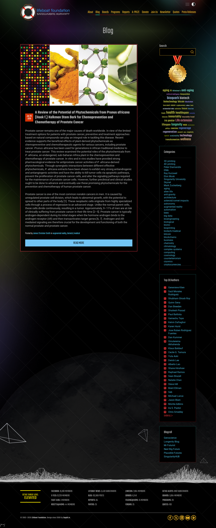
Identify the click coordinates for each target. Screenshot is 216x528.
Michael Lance (175, 396)
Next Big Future (172, 449)
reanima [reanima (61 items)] (174, 128)
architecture (170, 197)
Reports (126, 12)
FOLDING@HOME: (131, 500)
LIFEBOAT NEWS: (94, 491)
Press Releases (189, 12)
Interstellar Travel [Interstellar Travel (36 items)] (188, 117)
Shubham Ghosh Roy (179, 298)
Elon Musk (169, 176)
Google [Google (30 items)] (163, 113)
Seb (170, 392)
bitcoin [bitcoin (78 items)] (181, 101)
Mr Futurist (169, 445)
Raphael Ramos (176, 372)
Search (192, 51)
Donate (145, 12)
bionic (167, 224)
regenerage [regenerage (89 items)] (185, 128)
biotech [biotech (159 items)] (184, 98)
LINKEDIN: (129, 491)
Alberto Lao (174, 364)
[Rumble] (193, 517)
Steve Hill (173, 384)
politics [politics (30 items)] (167, 129)
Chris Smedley (175, 412)
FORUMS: (128, 504)
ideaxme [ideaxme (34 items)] (165, 117)
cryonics (168, 261)
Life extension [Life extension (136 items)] (183, 120)
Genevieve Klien (176, 287)
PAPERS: (91, 504)
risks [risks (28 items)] (184, 132)
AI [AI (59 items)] (171, 90)
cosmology (169, 255)
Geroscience (170, 437)
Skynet (167, 182)
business (168, 240)
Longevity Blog (171, 441)
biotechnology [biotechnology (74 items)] (170, 101)
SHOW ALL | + (168, 416)
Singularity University (175, 179)
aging (167, 188)
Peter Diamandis (172, 167)
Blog (97, 12)
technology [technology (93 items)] (186, 135)
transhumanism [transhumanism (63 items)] (172, 139)
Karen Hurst (174, 326)
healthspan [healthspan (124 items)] (182, 113)
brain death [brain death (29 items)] (166, 105)
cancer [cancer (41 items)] (173, 105)
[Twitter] (176, 517)
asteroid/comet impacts (176, 200)
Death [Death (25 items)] (191, 105)
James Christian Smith (41, 233)
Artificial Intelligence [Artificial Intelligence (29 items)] (173, 94)
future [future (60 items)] (184, 108)
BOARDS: (165, 496)
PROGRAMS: (166, 500)
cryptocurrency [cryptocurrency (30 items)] (180, 105)
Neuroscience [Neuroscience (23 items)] (191, 125)
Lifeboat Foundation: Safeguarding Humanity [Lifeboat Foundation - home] (45, 12)
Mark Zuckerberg (172, 185)
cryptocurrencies (172, 264)
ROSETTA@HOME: (58, 504)
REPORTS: (92, 500)
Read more (78, 242)
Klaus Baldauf (175, 348)
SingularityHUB (172, 456)
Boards (105, 12)
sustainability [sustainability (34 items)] (174, 136)
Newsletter (165, 12)
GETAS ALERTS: (168, 491)
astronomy (169, 203)
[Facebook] (170, 517)
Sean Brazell (174, 376)
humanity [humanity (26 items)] (192, 113)
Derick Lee (173, 360)
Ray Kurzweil (170, 173)
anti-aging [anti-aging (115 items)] (187, 90)
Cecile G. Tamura (177, 352)
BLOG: (90, 496)
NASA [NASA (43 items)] (185, 125)
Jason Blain (174, 400)
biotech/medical (73, 233)
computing (169, 252)
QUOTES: (165, 504)
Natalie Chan (175, 380)
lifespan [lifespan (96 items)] (166, 124)
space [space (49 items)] (166, 135)
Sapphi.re (66, 517)
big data (168, 215)
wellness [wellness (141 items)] (185, 139)
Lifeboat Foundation (39, 517)
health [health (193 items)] (170, 113)
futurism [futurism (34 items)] (191, 109)
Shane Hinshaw (176, 368)
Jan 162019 (29, 117)
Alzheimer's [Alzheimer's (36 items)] (177, 91)
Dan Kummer (175, 337)
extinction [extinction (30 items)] (178, 109)
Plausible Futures (173, 453)
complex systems (173, 249)
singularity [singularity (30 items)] (190, 132)
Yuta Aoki (173, 356)
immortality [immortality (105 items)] (174, 116)
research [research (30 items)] (180, 132)
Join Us (154, 12)
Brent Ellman (174, 388)
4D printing (169, 164)
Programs (115, 12)
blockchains (170, 237)
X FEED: (54, 496)
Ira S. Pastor (174, 408)
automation (170, 209)
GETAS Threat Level (30, 497)
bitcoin (167, 234)
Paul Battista (175, 314)
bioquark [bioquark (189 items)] (173, 98)
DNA (166, 170)
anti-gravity (169, 194)
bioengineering (171, 218)
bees (166, 212)
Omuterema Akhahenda (174, 343)
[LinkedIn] (182, 517)
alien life (168, 191)
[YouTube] (187, 517)
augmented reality (59, 233)
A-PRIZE (136, 12)
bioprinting (169, 228)
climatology (170, 246)
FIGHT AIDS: (55, 500)
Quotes (176, 12)
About (90, 12)
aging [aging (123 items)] (166, 90)
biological (169, 222)
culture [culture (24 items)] (188, 105)
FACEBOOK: (55, 491)
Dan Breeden (174, 306)
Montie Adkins (175, 404)
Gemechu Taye (176, 318)
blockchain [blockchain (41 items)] (189, 102)
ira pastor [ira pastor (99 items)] (169, 120)
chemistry (169, 243)
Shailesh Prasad (176, 310)
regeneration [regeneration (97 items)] (170, 132)
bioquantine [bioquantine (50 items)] (185, 94)
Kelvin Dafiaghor (177, 322)
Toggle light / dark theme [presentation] (193, 4)
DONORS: (128, 496)
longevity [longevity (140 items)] (176, 125)
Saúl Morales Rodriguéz (175, 293)
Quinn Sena (174, 302)
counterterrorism (172, 258)
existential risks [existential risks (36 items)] (168, 109)
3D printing (169, 161)
